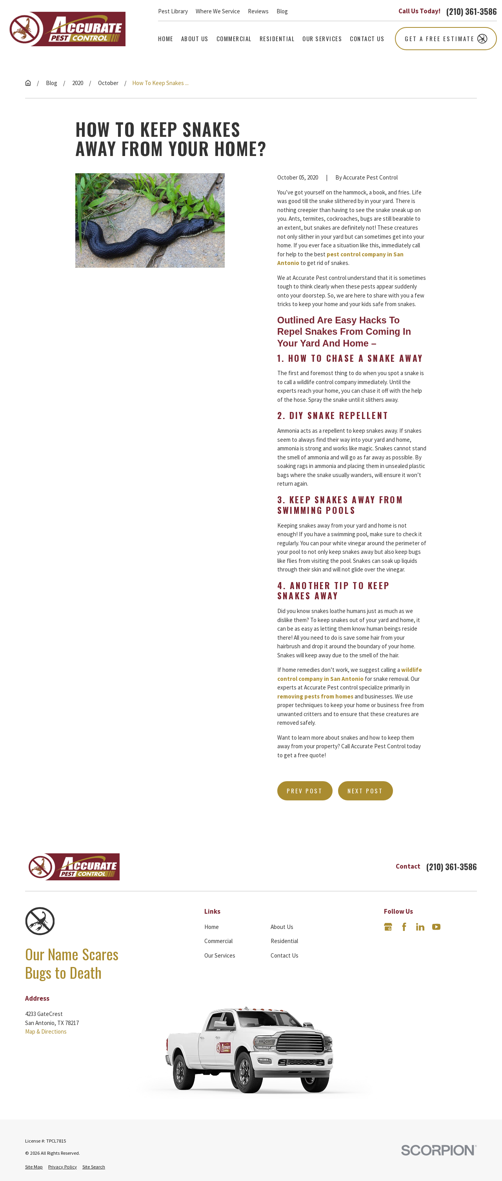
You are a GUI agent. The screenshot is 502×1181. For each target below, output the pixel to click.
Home (211, 927)
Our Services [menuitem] (322, 38)
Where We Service (218, 11)
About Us (282, 927)
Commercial (218, 941)
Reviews (258, 11)
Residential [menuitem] (277, 38)
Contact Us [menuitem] (367, 38)
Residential (284, 941)
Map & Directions (46, 1031)
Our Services (219, 955)
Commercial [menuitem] (234, 38)
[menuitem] (34, 1167)
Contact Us (284, 955)
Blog (282, 11)
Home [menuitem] (165, 38)
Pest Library (173, 11)
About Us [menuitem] (195, 38)
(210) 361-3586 (471, 11)
